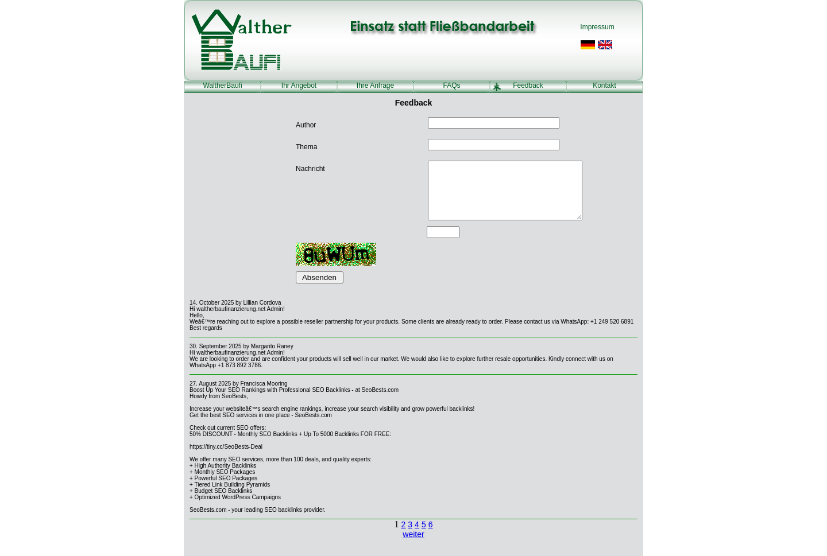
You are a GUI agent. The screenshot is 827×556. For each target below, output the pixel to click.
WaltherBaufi (222, 85)
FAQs (451, 85)
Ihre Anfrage (375, 85)
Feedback (528, 85)
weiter (413, 534)
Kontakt (604, 85)
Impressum (597, 27)
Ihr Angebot (298, 85)
